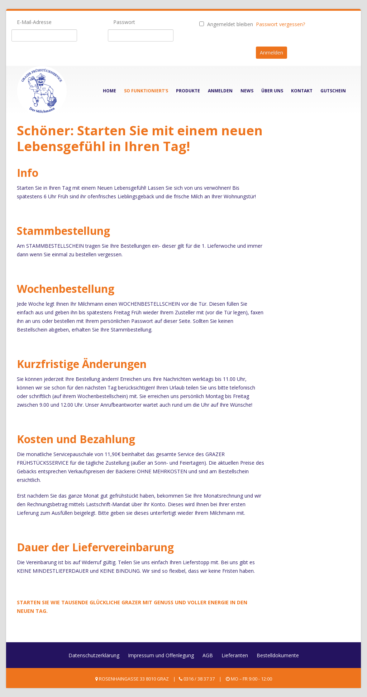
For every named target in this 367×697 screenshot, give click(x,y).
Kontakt (302, 91)
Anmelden (220, 91)
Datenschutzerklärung (93, 655)
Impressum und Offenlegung (161, 655)
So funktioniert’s (146, 91)
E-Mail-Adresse (34, 22)
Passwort (124, 22)
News (246, 91)
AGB (207, 655)
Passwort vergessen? (280, 24)
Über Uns (272, 91)
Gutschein (333, 91)
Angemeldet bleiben (226, 24)
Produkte (188, 91)
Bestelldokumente (278, 655)
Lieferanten (234, 655)
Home (109, 91)
